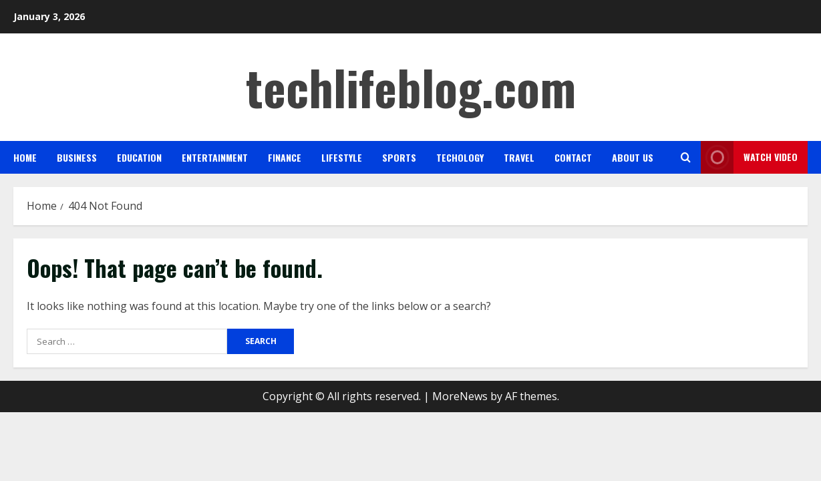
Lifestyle (341, 157)
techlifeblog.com (411, 86)
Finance (284, 157)
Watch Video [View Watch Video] (749, 157)
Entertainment (215, 157)
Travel (519, 157)
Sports (399, 157)
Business (77, 157)
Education (139, 157)
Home (25, 157)
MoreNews (460, 396)
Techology (460, 157)
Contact (573, 157)
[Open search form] (686, 157)
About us (632, 157)
